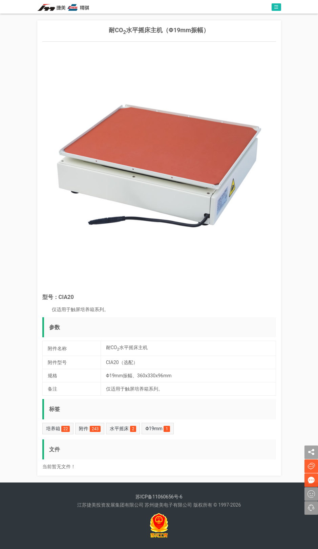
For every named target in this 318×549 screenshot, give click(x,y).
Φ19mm (157, 429)
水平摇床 (123, 429)
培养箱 (58, 429)
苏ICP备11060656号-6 (158, 496)
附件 (90, 429)
